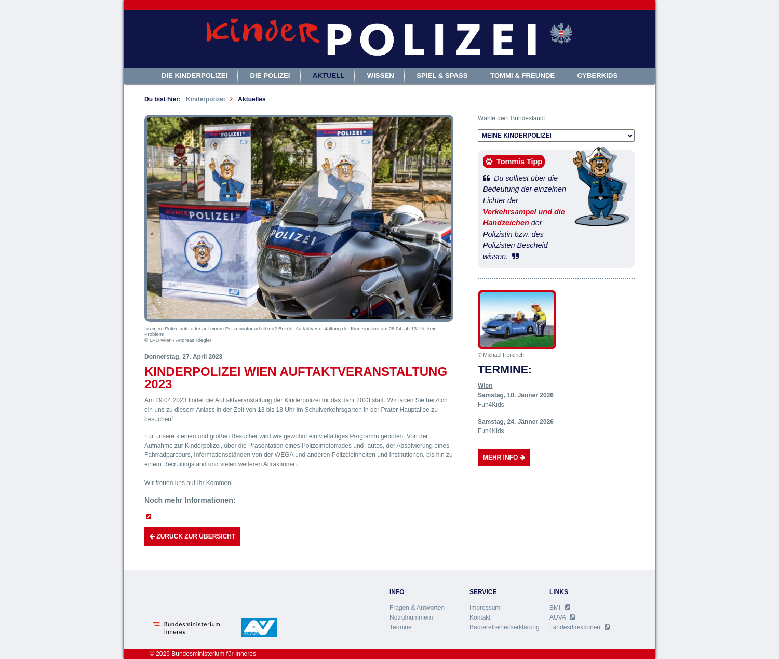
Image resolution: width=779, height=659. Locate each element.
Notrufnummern (411, 617)
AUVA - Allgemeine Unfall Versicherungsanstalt (259, 627)
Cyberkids (597, 75)
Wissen (380, 75)
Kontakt (480, 617)
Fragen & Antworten (417, 607)
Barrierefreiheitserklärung (504, 627)
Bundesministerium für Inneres (187, 627)
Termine (401, 627)
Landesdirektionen (579, 627)
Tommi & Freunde (522, 75)
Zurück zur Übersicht (192, 536)
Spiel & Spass (442, 75)
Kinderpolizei (205, 99)
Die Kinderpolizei (195, 75)
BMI (559, 607)
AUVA (562, 617)
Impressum (484, 607)
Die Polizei (270, 75)
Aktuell (329, 75)
